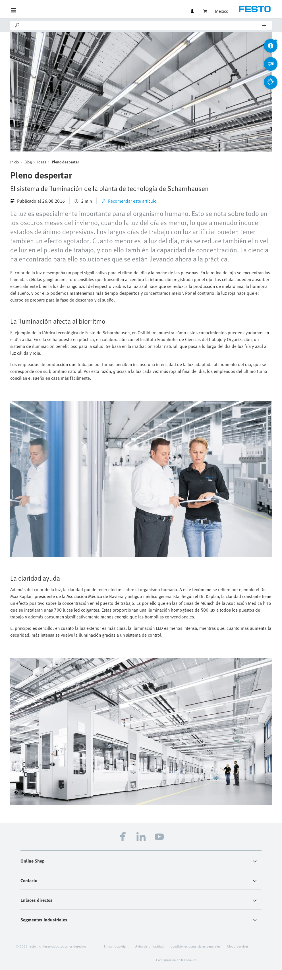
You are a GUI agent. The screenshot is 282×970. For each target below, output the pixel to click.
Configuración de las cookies (176, 959)
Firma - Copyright (116, 946)
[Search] (141, 25)
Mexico (222, 11)
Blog (28, 162)
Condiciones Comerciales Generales (195, 946)
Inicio (14, 162)
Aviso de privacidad (149, 946)
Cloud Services (237, 946)
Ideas (41, 162)
